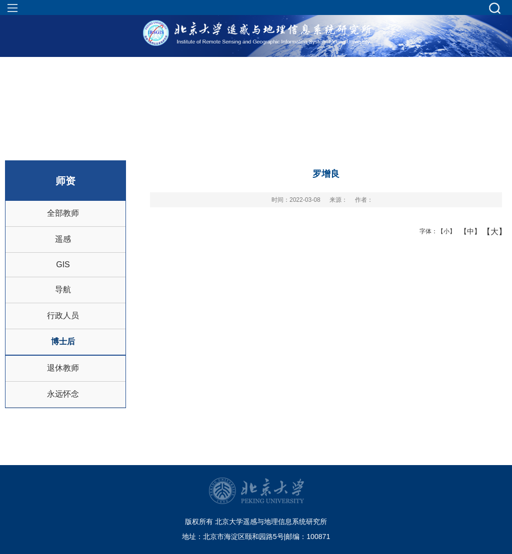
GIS (63, 264)
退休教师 (63, 368)
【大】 (489, 231)
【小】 (444, 231)
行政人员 (63, 315)
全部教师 (63, 213)
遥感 (63, 239)
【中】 (467, 231)
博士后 (63, 341)
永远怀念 (63, 394)
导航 (63, 289)
